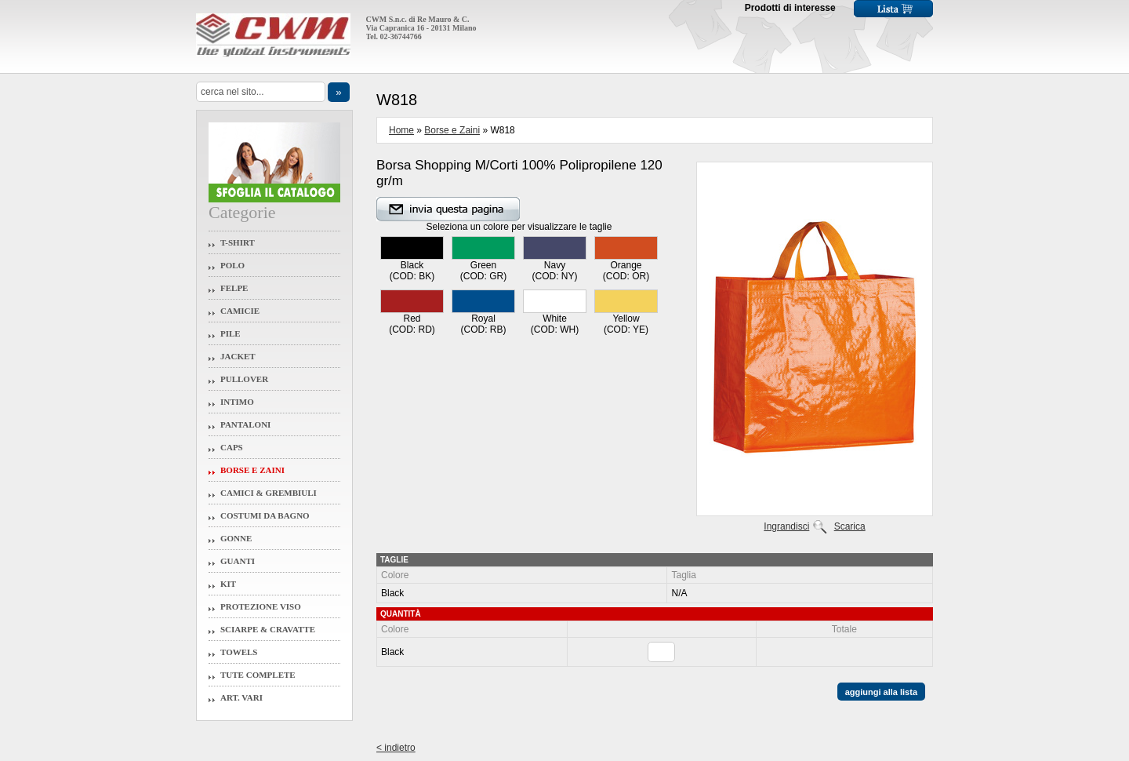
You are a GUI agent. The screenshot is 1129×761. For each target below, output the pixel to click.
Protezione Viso (260, 606)
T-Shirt (237, 242)
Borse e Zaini (252, 470)
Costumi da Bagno (265, 515)
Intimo (237, 401)
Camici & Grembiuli (268, 492)
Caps (231, 447)
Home (401, 130)
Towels (239, 652)
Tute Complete (258, 674)
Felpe (234, 288)
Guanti (237, 561)
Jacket (238, 356)
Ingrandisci (786, 526)
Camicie (240, 310)
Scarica (850, 526)
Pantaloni (245, 424)
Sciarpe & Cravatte (267, 629)
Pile (230, 333)
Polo (232, 265)
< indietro (396, 747)
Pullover (244, 379)
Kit (228, 583)
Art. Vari (241, 697)
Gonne (236, 538)
